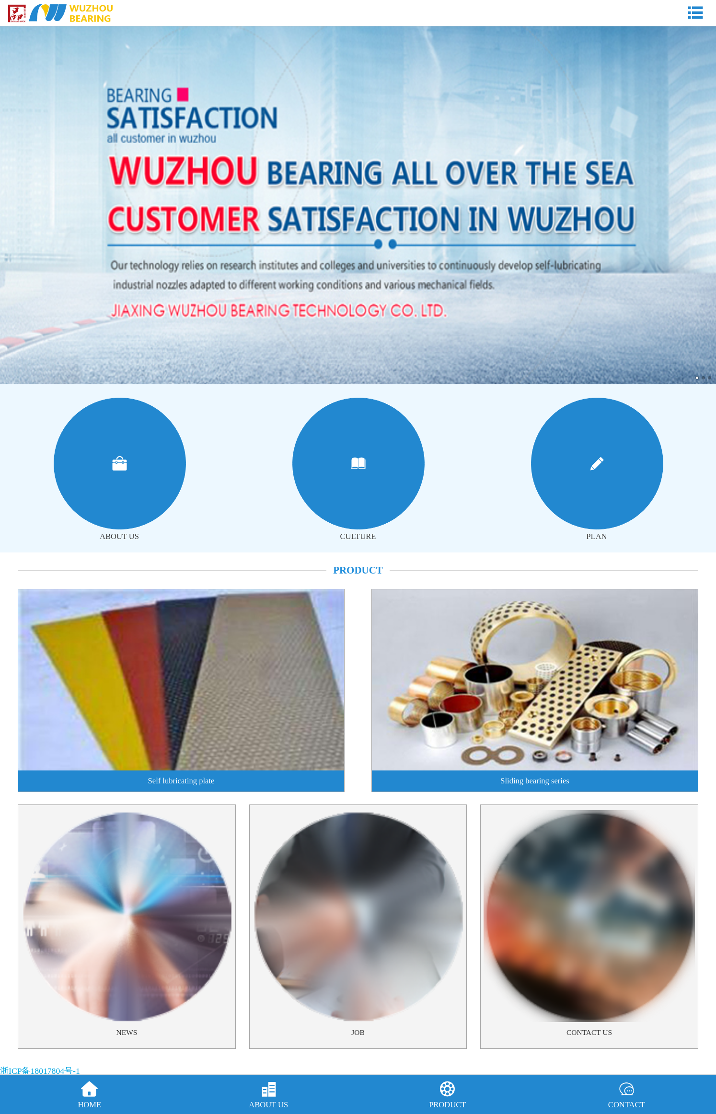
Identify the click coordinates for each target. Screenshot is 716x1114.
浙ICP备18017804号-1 (40, 1071)
